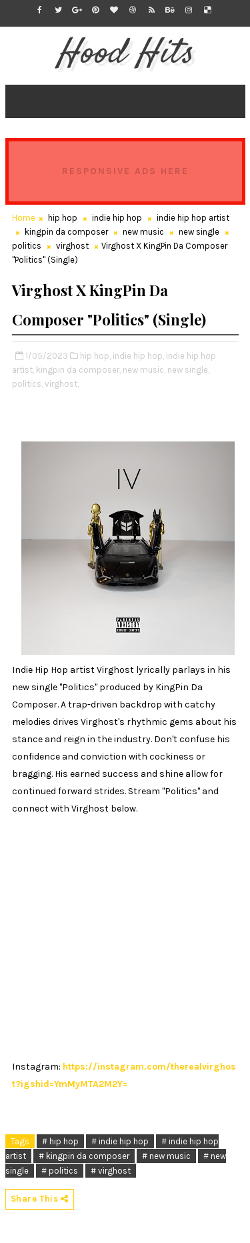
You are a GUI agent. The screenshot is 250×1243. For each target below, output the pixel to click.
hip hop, (95, 356)
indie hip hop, (138, 356)
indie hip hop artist (193, 218)
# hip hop (60, 1141)
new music (143, 232)
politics (26, 246)
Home (23, 218)
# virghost (111, 1171)
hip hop (62, 218)
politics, (27, 384)
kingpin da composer (66, 232)
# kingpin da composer (84, 1156)
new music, (144, 370)
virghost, (62, 384)
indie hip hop (117, 218)
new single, (188, 370)
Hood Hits (125, 54)
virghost (72, 246)
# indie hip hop (120, 1141)
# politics (59, 1171)
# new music (166, 1156)
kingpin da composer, (78, 370)
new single (199, 232)
